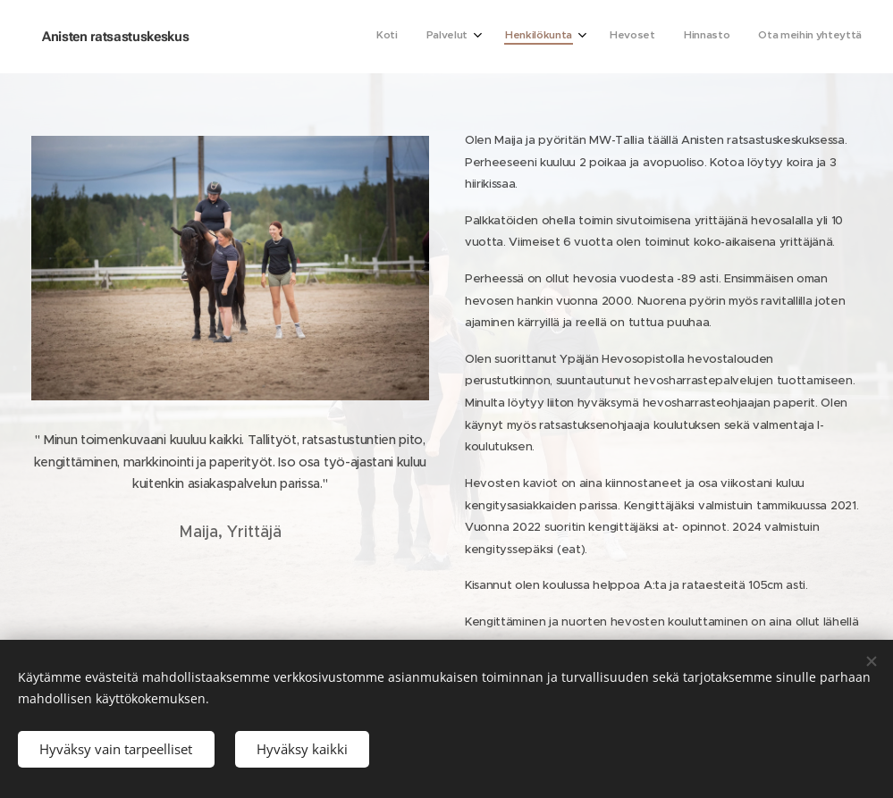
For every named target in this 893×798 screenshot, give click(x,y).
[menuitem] (705, 36)
